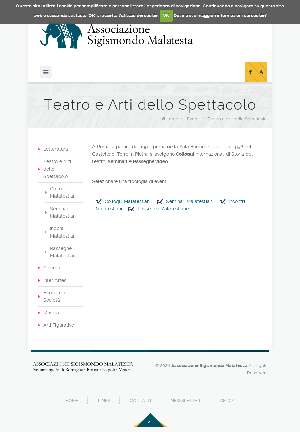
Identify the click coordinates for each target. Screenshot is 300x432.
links (104, 400)
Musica (51, 312)
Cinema (51, 268)
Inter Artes (54, 280)
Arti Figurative (58, 325)
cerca (227, 400)
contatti (140, 400)
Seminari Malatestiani (189, 201)
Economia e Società (56, 296)
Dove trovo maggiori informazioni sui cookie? (220, 15)
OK (166, 15)
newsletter (185, 400)
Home (171, 118)
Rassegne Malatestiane (163, 208)
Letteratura (55, 149)
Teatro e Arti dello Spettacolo (237, 118)
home (71, 400)
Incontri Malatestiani (63, 232)
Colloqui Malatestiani (128, 201)
